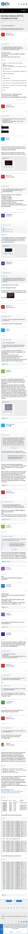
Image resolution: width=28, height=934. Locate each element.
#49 (26, 376)
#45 (26, 220)
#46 (26, 268)
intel (23, 20)
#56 (26, 639)
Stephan (8, 743)
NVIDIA (9, 391)
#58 (26, 707)
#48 (26, 335)
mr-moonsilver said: (7, 727)
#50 (26, 430)
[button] (2, 11)
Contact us (3, 916)
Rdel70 (8, 138)
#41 (26, 39)
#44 (26, 181)
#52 (26, 531)
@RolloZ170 (4, 234)
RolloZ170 (8, 33)
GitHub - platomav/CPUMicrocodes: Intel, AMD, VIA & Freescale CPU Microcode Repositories (12, 791)
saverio (8, 567)
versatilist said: (6, 675)
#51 (26, 497)
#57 (26, 670)
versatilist (8, 633)
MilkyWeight (9, 214)
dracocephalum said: (7, 501)
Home (24, 916)
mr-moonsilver (10, 701)
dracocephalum (5, 20)
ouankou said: (5, 435)
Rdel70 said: (5, 44)
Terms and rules (10, 916)
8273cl (19, 20)
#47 (26, 312)
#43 (26, 144)
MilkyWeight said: (6, 272)
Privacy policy (17, 916)
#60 (26, 749)
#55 (26, 619)
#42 (26, 111)
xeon (2, 22)
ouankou (8, 370)
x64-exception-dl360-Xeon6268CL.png (12, 167)
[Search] (26, 10)
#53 (26, 573)
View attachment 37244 (7, 229)
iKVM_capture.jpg (7, 411)
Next (19, 901)
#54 (26, 591)
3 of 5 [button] (14, 901)
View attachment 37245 (7, 231)
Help (22, 916)
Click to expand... (14, 448)
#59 (26, 723)
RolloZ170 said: (6, 225)
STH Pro (3, 914)
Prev (9, 901)
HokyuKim (8, 584)
